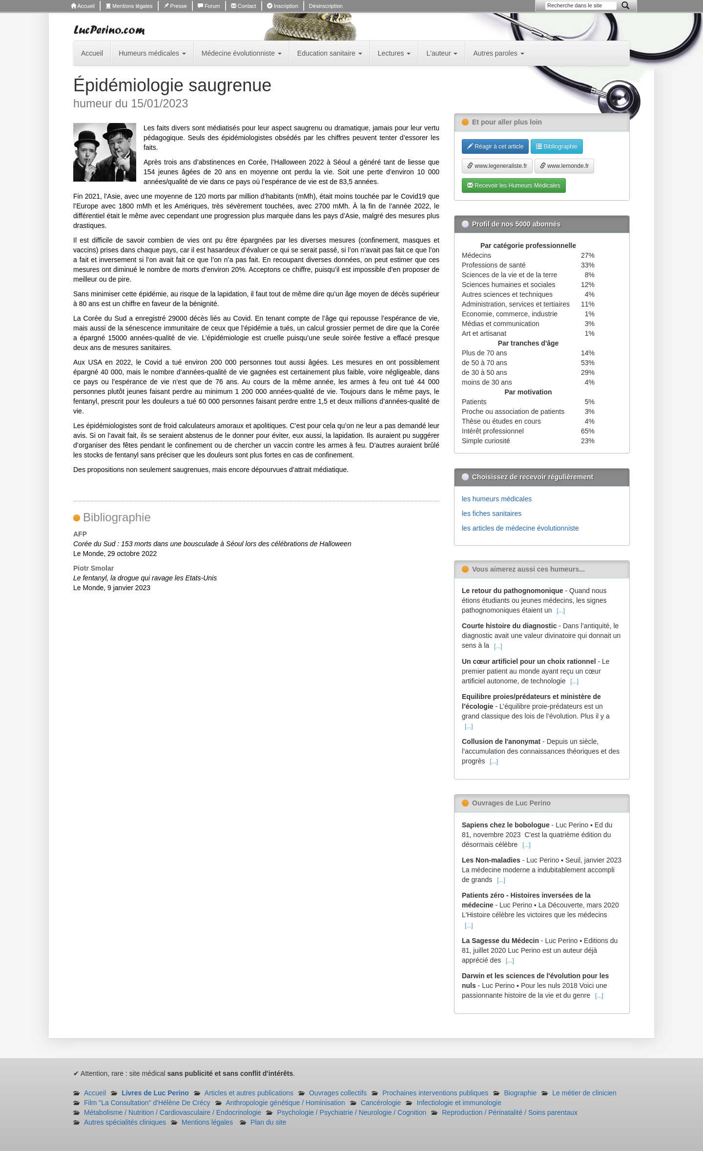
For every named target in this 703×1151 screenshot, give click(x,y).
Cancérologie (381, 1103)
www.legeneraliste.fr (497, 166)
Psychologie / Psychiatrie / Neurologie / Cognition (351, 1112)
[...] (561, 610)
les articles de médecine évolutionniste (520, 528)
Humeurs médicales (152, 53)
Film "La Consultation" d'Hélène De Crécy (147, 1103)
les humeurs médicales (497, 499)
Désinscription (326, 6)
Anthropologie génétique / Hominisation (285, 1103)
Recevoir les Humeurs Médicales (513, 185)
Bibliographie (557, 146)
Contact (243, 6)
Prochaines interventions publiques (435, 1093)
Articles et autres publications (249, 1093)
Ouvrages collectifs (338, 1093)
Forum (209, 6)
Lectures (394, 53)
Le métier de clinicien (584, 1093)
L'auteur (441, 53)
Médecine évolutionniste (242, 53)
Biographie (520, 1093)
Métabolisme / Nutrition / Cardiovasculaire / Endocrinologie (172, 1112)
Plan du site (268, 1122)
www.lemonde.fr (564, 166)
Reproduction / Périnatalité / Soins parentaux (510, 1112)
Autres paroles (498, 53)
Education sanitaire (329, 53)
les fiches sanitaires (491, 513)
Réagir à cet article (495, 146)
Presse (175, 6)
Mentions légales (129, 6)
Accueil (83, 6)
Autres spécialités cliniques (125, 1122)
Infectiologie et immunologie (458, 1103)
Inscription (282, 6)
